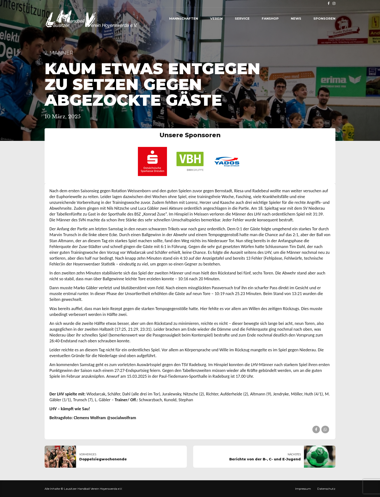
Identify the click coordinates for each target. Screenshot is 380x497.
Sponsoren (324, 18)
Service (242, 18)
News (296, 18)
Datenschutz (326, 488)
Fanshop (270, 18)
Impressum (303, 488)
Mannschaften (183, 18)
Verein (216, 18)
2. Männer (59, 53)
